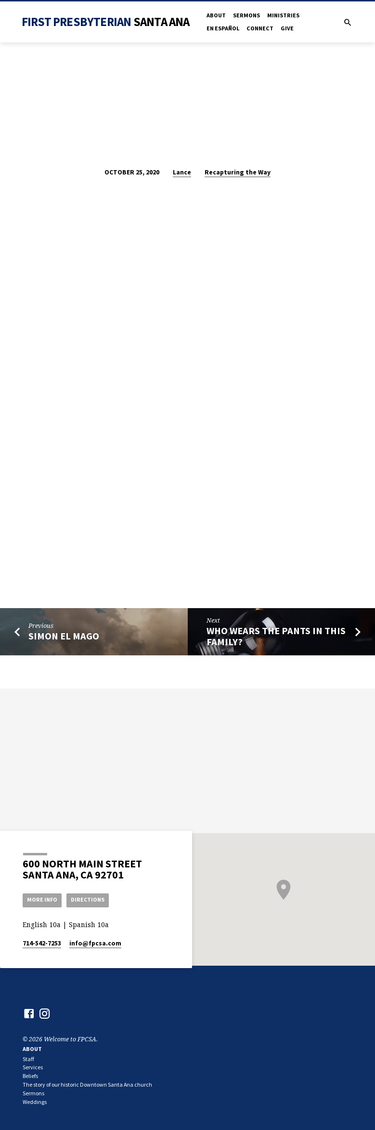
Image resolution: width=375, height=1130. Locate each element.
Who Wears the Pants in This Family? (276, 636)
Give (287, 28)
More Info (43, 899)
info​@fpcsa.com (95, 943)
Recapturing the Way (238, 172)
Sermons (246, 15)
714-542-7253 (42, 943)
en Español (223, 28)
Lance (182, 172)
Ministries (283, 15)
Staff (28, 1059)
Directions (90, 899)
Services (33, 1067)
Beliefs (30, 1075)
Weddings (35, 1101)
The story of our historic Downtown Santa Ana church (87, 1084)
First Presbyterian (106, 21)
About (216, 15)
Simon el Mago (63, 636)
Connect (259, 28)
